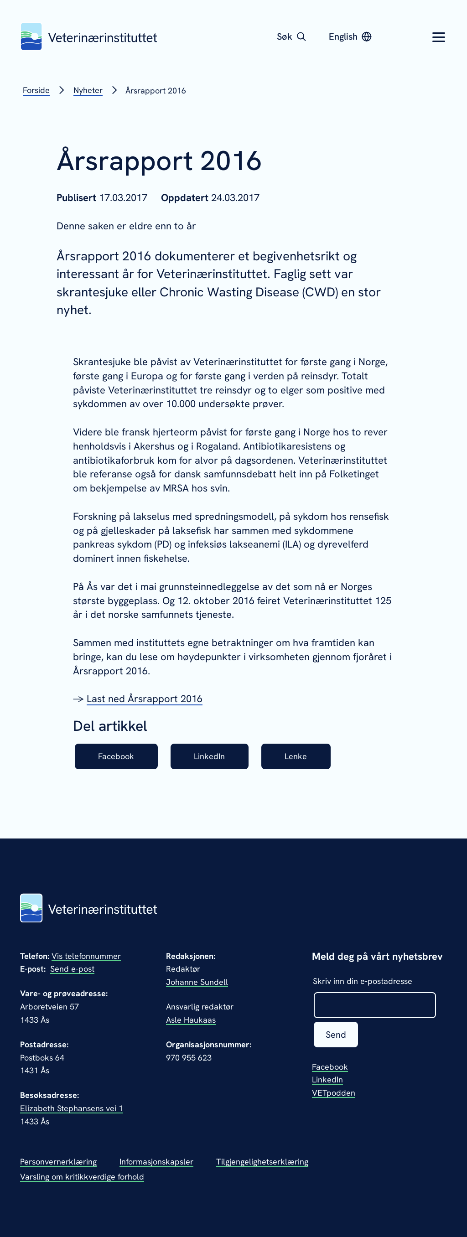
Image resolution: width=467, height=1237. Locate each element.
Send (336, 1034)
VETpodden (333, 1092)
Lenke (296, 756)
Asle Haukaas (191, 1019)
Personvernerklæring (58, 1161)
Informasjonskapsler (156, 1161)
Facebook (116, 756)
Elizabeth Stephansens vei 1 (71, 1108)
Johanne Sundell (197, 982)
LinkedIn (209, 756)
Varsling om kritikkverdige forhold (82, 1176)
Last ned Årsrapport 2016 (144, 698)
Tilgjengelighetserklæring (262, 1161)
